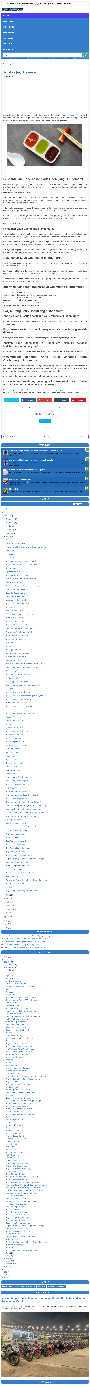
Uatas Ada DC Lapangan (15, 883)
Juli (7, 537)
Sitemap (67, 4)
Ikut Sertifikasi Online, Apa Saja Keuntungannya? (21, 945)
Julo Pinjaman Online (13, 650)
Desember (9, 519)
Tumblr (63, 400)
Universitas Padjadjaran (14, 735)
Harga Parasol (11, 759)
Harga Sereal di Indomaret (15, 844)
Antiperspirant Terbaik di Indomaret (18, 777)
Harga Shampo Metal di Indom (17, 798)
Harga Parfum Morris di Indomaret (18, 855)
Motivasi (7, 44)
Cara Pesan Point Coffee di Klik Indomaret (21, 579)
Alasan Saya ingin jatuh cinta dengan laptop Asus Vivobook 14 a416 (35, 451)
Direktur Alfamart (12, 678)
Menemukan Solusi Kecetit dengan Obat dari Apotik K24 (26, 664)
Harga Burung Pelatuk (14, 837)
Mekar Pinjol (10, 756)
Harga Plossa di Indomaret (15, 639)
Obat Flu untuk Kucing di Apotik (17, 862)
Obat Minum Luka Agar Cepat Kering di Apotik (22, 795)
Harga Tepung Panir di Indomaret (18, 848)
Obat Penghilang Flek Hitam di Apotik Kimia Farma (24, 667)
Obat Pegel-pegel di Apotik (15, 742)
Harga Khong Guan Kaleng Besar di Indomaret (22, 891)
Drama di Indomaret (13, 752)
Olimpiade (9, 554)
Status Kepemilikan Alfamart (16, 543)
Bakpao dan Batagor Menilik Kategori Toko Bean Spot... (26, 859)
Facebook (30, 400)
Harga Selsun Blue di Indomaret (17, 604)
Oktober (9, 526)
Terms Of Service (55, 4)
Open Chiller (10, 550)
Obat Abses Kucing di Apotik (16, 600)
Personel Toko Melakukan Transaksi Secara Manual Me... (26, 547)
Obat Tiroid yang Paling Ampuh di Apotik (20, 628)
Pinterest (80, 400)
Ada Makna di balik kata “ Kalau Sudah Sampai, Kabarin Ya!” (32, 460)
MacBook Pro (10, 717)
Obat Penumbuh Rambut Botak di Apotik (20, 873)
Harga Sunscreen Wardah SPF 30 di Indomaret (23, 565)
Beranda (46, 437)
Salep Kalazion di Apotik (14, 728)
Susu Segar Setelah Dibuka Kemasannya (21, 816)
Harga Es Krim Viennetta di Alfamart (19, 706)
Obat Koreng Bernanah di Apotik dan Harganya (23, 586)
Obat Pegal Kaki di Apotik (15, 721)
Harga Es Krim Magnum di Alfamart (18, 692)
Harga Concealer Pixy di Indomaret (18, 731)
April (7, 902)
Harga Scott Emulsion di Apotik (17, 635)
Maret (8, 906)
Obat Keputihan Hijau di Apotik (17, 781)
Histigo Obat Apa (12, 876)
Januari (8, 913)
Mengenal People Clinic (14, 611)
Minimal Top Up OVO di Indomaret (18, 682)
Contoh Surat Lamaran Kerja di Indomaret (21, 614)
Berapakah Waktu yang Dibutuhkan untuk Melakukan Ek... (27, 813)
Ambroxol (9, 724)
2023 (6, 917)
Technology (8, 49)
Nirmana (9, 607)
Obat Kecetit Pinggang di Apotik (17, 596)
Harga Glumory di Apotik (14, 763)
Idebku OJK (13, 489)
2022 (6, 921)
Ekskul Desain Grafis (13, 767)
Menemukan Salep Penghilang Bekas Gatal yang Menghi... (27, 806)
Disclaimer (41, 4)
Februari (9, 909)
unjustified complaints (13, 572)
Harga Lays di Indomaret (14, 618)
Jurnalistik (8, 27)
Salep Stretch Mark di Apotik (16, 745)
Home (6, 15)
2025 (6, 512)
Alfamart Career (11, 774)
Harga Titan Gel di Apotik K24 (16, 841)
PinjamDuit (9, 643)
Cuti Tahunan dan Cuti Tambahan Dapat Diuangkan (24, 696)
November (9, 523)
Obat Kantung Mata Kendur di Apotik (19, 632)
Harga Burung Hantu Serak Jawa (18, 866)
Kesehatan (8, 38)
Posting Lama (83, 437)
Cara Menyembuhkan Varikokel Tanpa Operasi (27, 470)
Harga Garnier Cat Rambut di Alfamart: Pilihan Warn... (25, 802)
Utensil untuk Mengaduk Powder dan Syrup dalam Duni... (26, 880)
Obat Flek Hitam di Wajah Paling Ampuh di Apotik (23, 809)
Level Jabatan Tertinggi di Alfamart (18, 653)
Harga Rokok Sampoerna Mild (20, 479)
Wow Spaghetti (11, 568)
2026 (6, 509)
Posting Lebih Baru (9, 437)
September (10, 530)
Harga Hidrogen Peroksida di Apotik (19, 699)
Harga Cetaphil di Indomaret (16, 621)
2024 (6, 516)
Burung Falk (10, 689)
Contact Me (15, 4)
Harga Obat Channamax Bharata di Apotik (21, 561)
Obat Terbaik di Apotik (13, 582)
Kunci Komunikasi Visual (14, 710)
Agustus (9, 533)
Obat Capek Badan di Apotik (16, 823)
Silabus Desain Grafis (13, 660)
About (5, 4)
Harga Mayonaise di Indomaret (17, 791)
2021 (6, 924)
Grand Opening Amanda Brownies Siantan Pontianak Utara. (25, 939)
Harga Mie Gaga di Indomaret (16, 593)
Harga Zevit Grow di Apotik (15, 852)
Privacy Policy (28, 4)
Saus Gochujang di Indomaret (16, 830)
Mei (7, 898)
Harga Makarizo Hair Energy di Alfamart (20, 674)
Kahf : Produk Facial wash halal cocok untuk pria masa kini (25, 947)
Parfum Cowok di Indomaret (16, 657)
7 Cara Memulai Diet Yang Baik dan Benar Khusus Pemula (25, 942)
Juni (7, 895)
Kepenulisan (8, 32)
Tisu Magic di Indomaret (14, 820)
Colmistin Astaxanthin (13, 540)
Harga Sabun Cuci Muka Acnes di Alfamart (21, 713)
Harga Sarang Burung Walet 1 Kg (18, 784)
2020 (6, 928)
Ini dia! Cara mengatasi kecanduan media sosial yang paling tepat (28, 936)
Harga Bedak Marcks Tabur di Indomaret (20, 625)
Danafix (8, 646)
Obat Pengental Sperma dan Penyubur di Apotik (23, 685)
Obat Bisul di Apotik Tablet (15, 834)
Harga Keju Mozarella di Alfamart (18, 703)
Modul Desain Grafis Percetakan (17, 589)
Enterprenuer (9, 21)
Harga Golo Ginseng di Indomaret (18, 575)
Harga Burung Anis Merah (15, 671)
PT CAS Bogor (11, 788)
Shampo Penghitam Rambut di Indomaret (21, 827)
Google (46, 400)
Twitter (13, 400)
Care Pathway (11, 557)
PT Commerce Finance (14, 869)
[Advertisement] (45, 94)
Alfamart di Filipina (12, 749)
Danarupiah (10, 887)
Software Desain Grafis (14, 738)
